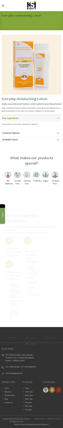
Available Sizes (31, 140)
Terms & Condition (54, 419)
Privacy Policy (40, 419)
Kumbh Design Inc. (42, 424)
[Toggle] (58, 118)
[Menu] (3, 5)
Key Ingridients (31, 118)
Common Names (31, 133)
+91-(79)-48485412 (28, 367)
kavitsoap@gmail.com (14, 373)
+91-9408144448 (12, 367)
